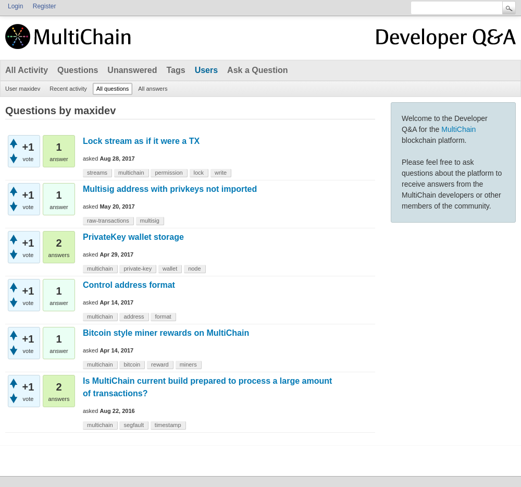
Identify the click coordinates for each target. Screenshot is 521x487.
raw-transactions (108, 220)
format (163, 316)
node (194, 268)
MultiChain (458, 129)
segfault (133, 425)
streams (97, 172)
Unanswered (132, 70)
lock (199, 172)
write (221, 172)
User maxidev (22, 89)
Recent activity (68, 89)
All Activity (26, 70)
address (133, 316)
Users (206, 70)
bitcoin (131, 364)
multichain (131, 172)
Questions (77, 70)
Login (15, 6)
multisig (149, 220)
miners (188, 364)
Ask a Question (257, 70)
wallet (170, 268)
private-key (137, 268)
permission (168, 172)
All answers (152, 89)
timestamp (168, 425)
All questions (112, 89)
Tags (175, 70)
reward (160, 364)
